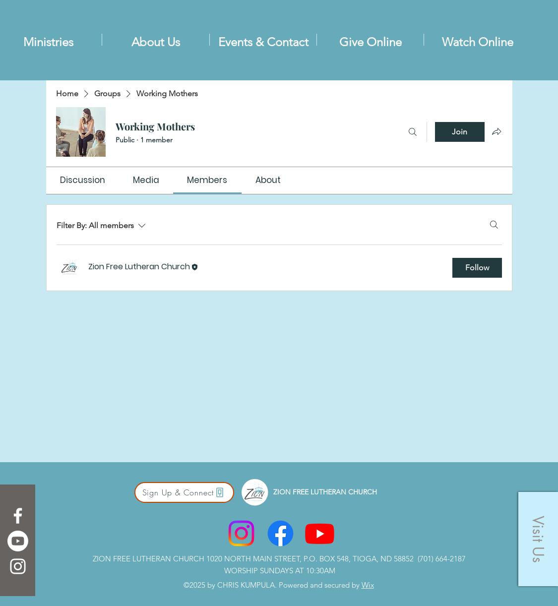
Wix (368, 585)
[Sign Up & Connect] (184, 492)
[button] (538, 539)
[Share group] (496, 131)
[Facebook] (17, 515)
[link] (82, 180)
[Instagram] (17, 566)
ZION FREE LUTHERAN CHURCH (325, 491)
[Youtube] (17, 541)
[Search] (413, 132)
